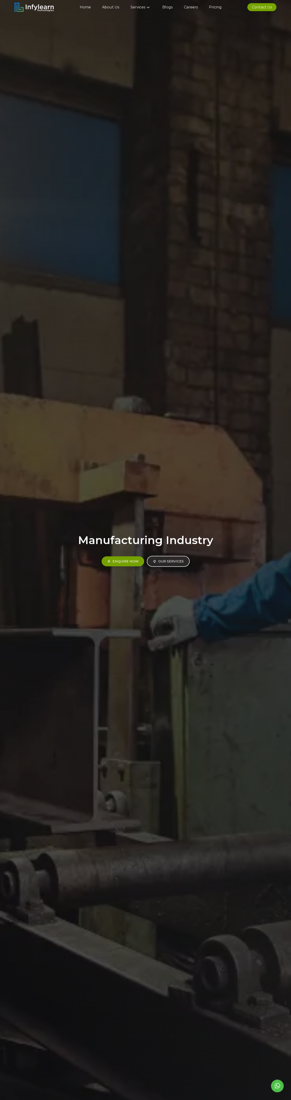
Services (140, 7)
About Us (110, 7)
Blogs (167, 7)
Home (85, 7)
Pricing (215, 7)
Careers (191, 7)
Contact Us (262, 7)
